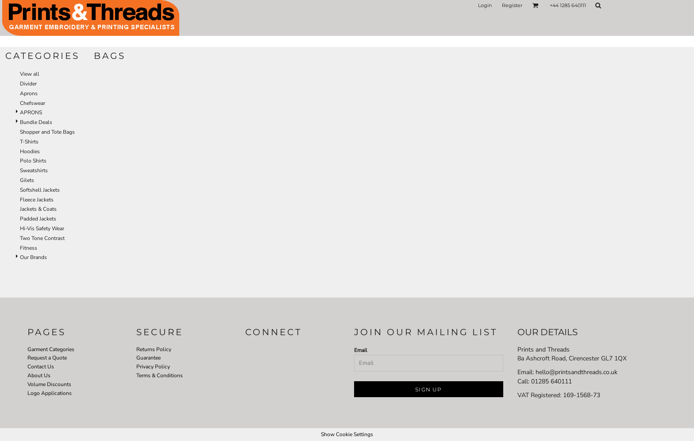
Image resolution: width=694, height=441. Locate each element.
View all (29, 73)
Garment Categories (50, 349)
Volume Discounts (49, 384)
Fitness (28, 247)
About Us (38, 375)
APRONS (31, 112)
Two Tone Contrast (42, 238)
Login (485, 5)
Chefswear (32, 103)
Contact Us (40, 366)
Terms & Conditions (159, 375)
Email (360, 350)
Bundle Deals (36, 122)
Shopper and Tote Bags (47, 131)
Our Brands (33, 257)
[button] (535, 5)
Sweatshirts (34, 170)
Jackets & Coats (38, 209)
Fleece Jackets (37, 199)
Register (512, 5)
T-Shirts (29, 141)
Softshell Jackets (40, 189)
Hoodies (30, 151)
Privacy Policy (153, 366)
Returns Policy (153, 349)
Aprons (29, 93)
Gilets (27, 180)
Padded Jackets (38, 218)
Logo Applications (49, 393)
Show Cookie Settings (347, 434)
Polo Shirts (33, 160)
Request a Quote (47, 357)
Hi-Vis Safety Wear (42, 228)
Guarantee (148, 357)
